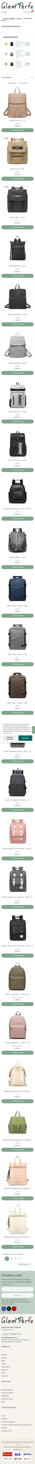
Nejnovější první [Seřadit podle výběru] (17, 77)
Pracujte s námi (6, 1431)
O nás (3, 1416)
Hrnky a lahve (5, 1367)
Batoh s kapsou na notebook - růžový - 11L (17, 848)
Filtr (33, 730)
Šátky (3, 1361)
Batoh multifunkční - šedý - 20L (17, 800)
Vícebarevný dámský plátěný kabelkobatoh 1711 (20, 54)
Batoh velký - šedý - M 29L (17, 654)
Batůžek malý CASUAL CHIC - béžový (17, 509)
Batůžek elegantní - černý (17, 314)
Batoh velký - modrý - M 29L (17, 606)
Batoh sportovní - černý (17, 460)
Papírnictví (4, 1370)
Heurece (4, 1341)
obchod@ (4, 1338)
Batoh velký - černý (17, 217)
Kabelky (4, 1355)
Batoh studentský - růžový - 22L (17, 1043)
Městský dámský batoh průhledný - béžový (17, 1091)
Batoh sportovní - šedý (17, 411)
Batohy (17, 123)
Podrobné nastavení (10, 738)
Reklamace (5, 1396)
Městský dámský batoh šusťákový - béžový (17, 1188)
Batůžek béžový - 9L (17, 120)
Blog (2, 1402)
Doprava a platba (7, 1390)
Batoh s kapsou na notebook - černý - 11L (17, 945)
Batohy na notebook (17, 997)
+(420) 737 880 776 (11, 1334)
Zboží (9, 1341)
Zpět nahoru (25, 1264)
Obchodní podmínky (8, 1422)
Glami (19, 1341)
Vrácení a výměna (7, 1393)
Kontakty (4, 1419)
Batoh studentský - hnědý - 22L (17, 994)
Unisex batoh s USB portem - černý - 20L (20, 44)
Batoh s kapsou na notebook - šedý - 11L (17, 897)
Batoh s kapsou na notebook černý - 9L (19, 64)
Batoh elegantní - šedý (17, 363)
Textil (3, 1373)
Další (20, 1259)
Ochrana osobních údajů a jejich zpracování (16, 1425)
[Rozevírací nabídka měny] (24, 12)
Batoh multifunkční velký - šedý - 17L (17, 751)
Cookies (4, 1428)
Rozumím (25, 738)
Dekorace (4, 1376)
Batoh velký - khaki (17, 169)
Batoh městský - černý (17, 266)
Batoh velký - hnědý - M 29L (17, 703)
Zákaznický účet (7, 1399)
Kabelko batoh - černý (17, 557)
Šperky (3, 1364)
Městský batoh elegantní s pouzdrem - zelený (17, 1140)
